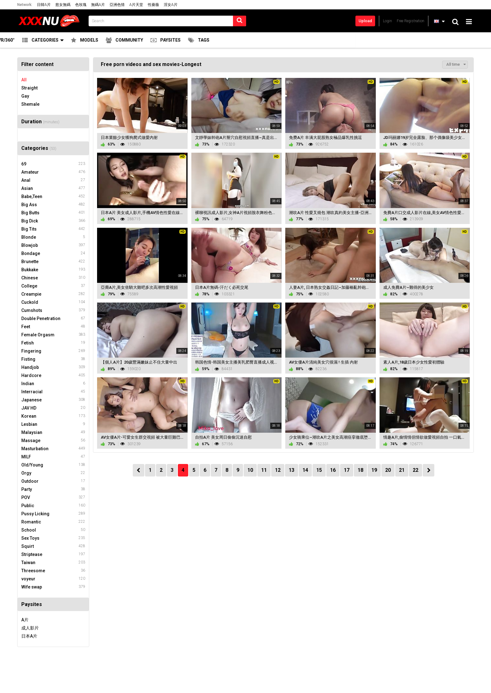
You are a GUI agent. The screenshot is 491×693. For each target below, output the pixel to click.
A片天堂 (136, 5)
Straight (29, 87)
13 (291, 470)
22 (415, 470)
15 (319, 470)
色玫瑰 (80, 5)
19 (374, 470)
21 (402, 470)
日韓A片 (44, 5)
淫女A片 (171, 5)
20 (388, 470)
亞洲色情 (117, 5)
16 (333, 470)
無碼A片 (98, 5)
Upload (365, 20)
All (24, 79)
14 (305, 470)
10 (250, 470)
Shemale (30, 104)
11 (264, 470)
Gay (25, 96)
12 (278, 470)
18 (360, 470)
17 (346, 470)
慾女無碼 (62, 5)
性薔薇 (153, 5)
